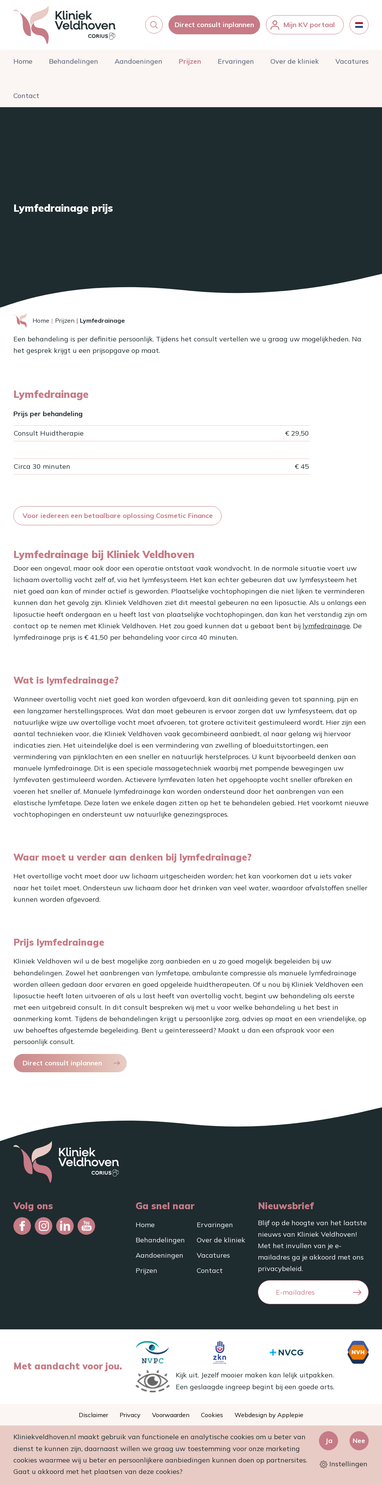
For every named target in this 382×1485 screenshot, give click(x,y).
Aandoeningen (138, 64)
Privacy (130, 1415)
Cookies (212, 1415)
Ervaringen (236, 64)
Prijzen (190, 64)
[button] (154, 26)
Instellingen (343, 1463)
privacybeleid (280, 1269)
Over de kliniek (294, 64)
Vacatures (352, 64)
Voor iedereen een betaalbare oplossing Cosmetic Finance (118, 519)
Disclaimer (93, 1415)
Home (22, 64)
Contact (26, 99)
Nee (359, 1440)
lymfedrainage (326, 629)
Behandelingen (73, 64)
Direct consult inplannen (214, 26)
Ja (328, 1440)
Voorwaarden (170, 1415)
